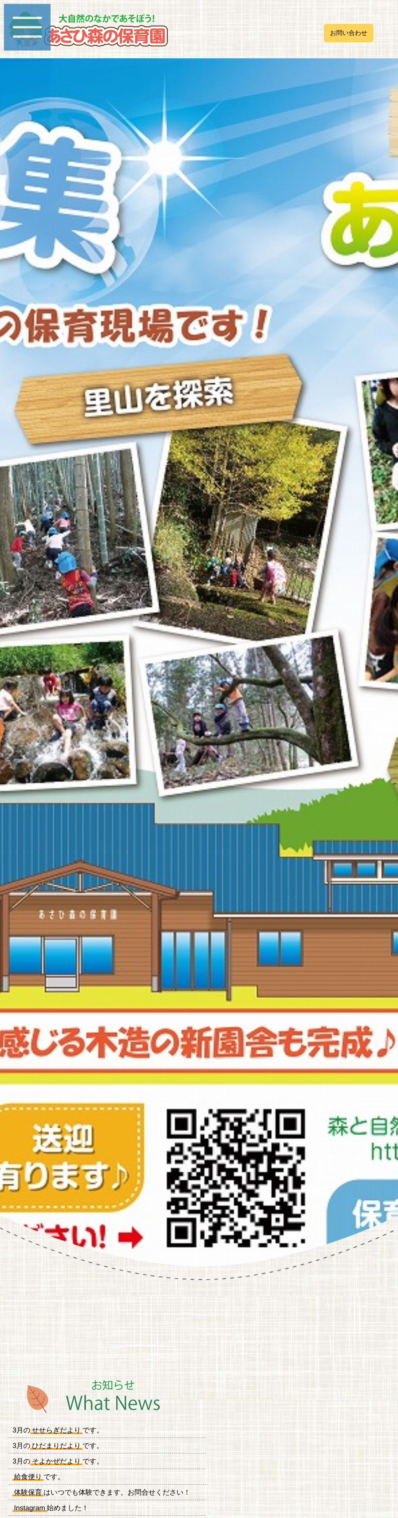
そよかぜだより (56, 1461)
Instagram (29, 1508)
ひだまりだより (56, 1446)
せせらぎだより (56, 1430)
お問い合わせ (348, 33)
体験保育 (28, 1492)
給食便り (28, 1477)
